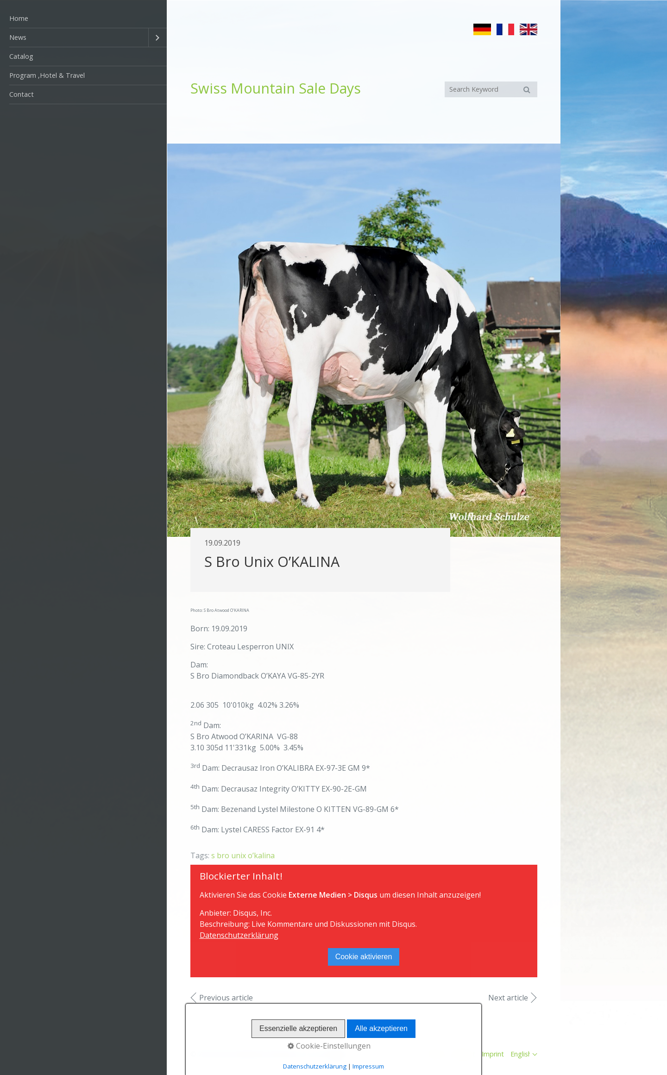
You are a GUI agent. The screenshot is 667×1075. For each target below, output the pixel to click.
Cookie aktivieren (363, 957)
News (17, 37)
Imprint (493, 1054)
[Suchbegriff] (491, 89)
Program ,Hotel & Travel (47, 75)
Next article (508, 998)
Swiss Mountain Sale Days (275, 88)
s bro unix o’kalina (243, 855)
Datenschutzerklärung (239, 935)
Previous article (226, 998)
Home (18, 18)
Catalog (21, 56)
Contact (21, 94)
